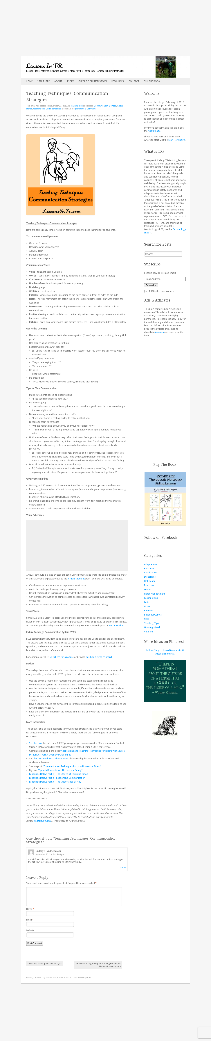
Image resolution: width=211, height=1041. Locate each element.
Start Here (43, 81)
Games (148, 589)
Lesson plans (151, 598)
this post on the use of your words (52, 758)
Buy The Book (152, 81)
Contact (134, 81)
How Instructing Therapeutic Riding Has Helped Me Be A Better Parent (98, 968)
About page (154, 131)
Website (30, 933)
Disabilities (150, 576)
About (58, 81)
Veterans (148, 631)
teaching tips (39, 109)
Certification (150, 572)
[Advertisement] (105, 26)
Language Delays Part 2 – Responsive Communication (57, 777)
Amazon (159, 332)
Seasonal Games (153, 614)
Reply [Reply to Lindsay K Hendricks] (123, 867)
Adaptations (150, 564)
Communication (101, 106)
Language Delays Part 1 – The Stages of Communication (58, 774)
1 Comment (90, 109)
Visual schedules (53, 109)
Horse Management (154, 593)
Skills (146, 619)
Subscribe (151, 285)
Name (30, 912)
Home (29, 81)
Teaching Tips (76, 106)
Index (70, 81)
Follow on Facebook (160, 537)
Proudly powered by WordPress (41, 980)
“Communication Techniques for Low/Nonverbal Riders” (72, 766)
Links (146, 602)
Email (30, 922)
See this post (36, 743)
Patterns (148, 610)
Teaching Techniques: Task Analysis (44, 966)
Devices (112, 106)
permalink (79, 109)
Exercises (149, 585)
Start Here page (176, 140)
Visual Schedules (76, 578)
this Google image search (99, 657)
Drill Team (149, 581)
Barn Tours (150, 568)
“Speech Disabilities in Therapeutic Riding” (60, 770)
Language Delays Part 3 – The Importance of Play (55, 781)
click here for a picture (62, 657)
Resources (117, 81)
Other (147, 606)
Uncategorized (152, 627)
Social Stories (116, 625)
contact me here (42, 821)
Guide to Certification (92, 81)
